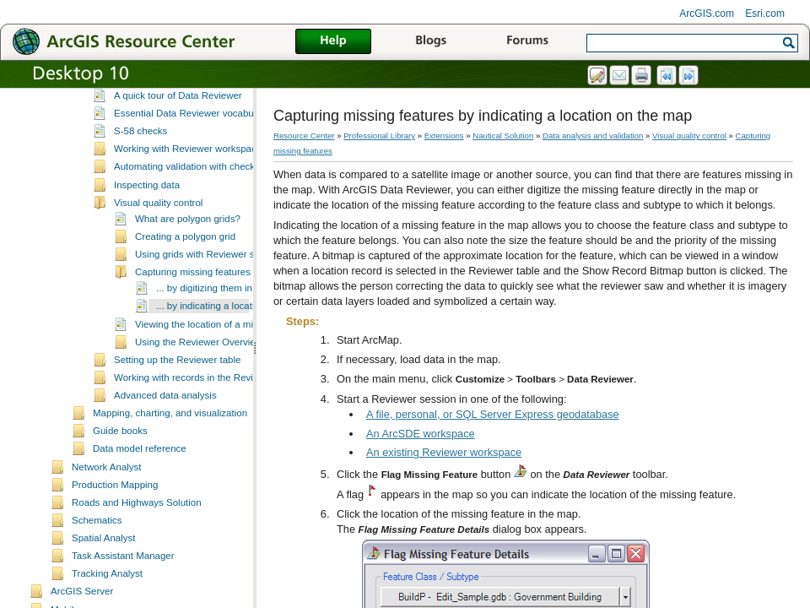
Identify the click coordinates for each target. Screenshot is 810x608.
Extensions (444, 135)
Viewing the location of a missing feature (222, 376)
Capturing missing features (193, 323)
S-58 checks (140, 182)
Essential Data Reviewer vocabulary (191, 165)
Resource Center (304, 135)
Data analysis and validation (153, 113)
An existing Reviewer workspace (443, 452)
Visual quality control (158, 254)
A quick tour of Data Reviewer (178, 147)
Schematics (97, 572)
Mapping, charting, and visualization (170, 464)
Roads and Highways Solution (137, 554)
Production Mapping (115, 536)
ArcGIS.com (706, 13)
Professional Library (379, 135)
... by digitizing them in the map (223, 339)
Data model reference (139, 500)
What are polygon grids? (187, 270)
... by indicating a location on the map (236, 357)
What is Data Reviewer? (166, 129)
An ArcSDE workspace (420, 433)
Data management (133, 95)
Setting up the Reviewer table (177, 411)
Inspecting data (147, 236)
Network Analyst (107, 518)
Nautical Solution (502, 135)
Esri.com (765, 13)
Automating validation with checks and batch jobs (220, 218)
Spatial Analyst (104, 589)
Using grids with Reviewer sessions (211, 306)
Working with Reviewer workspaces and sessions (220, 200)
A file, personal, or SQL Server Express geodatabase (492, 414)
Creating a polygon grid (185, 288)
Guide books (120, 482)
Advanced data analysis (165, 447)
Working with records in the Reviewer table (206, 429)
